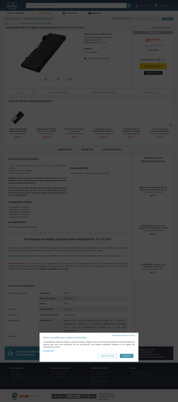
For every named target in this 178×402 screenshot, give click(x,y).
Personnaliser (107, 356)
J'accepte (126, 356)
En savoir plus (48, 351)
